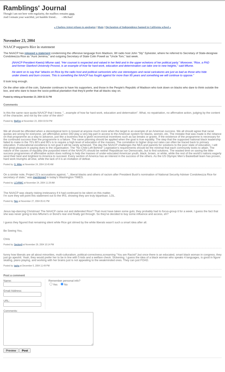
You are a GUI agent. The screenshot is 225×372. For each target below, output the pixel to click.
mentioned (39, 177)
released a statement (37, 53)
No (66, 284)
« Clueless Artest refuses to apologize (75, 27)
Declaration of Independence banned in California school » (138, 27)
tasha (16, 266)
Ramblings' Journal (34, 8)
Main (100, 27)
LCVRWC (18, 183)
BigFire (17, 121)
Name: (7, 280)
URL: (6, 300)
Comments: (10, 310)
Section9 (18, 244)
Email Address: (12, 290)
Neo (16, 201)
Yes (55, 284)
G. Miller (18, 164)
